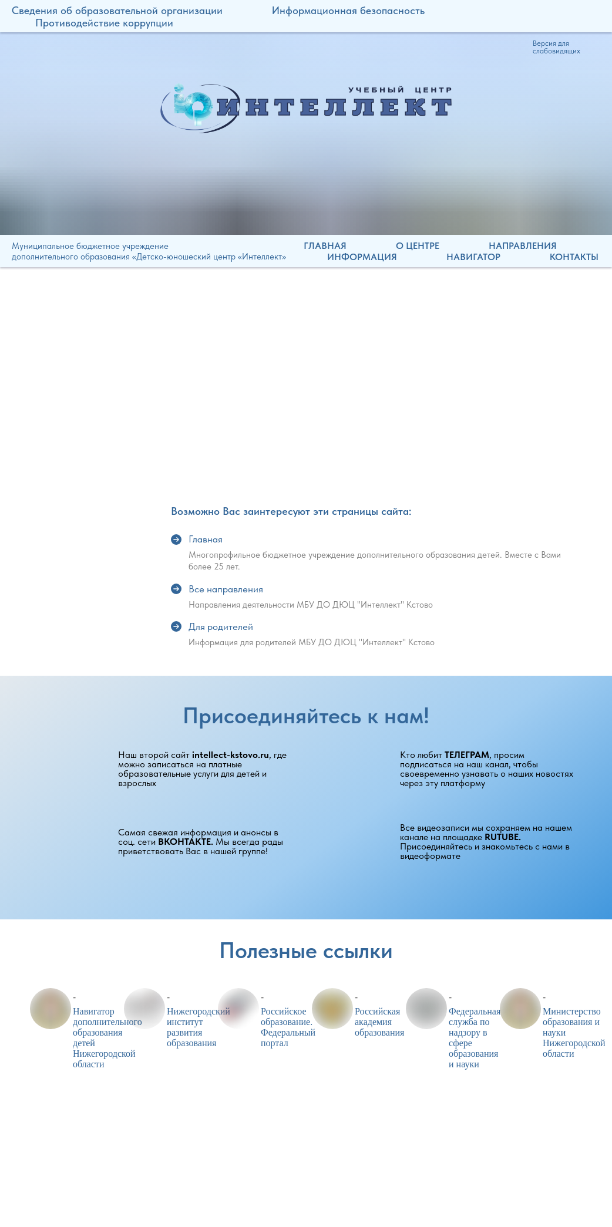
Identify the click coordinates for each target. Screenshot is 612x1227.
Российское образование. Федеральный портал (288, 1027)
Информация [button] (362, 256)
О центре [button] (417, 245)
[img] (306, 108)
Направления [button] (523, 245)
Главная (325, 245)
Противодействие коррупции (104, 22)
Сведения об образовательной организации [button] (117, 10)
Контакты (574, 256)
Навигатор (473, 256)
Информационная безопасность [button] (348, 10)
